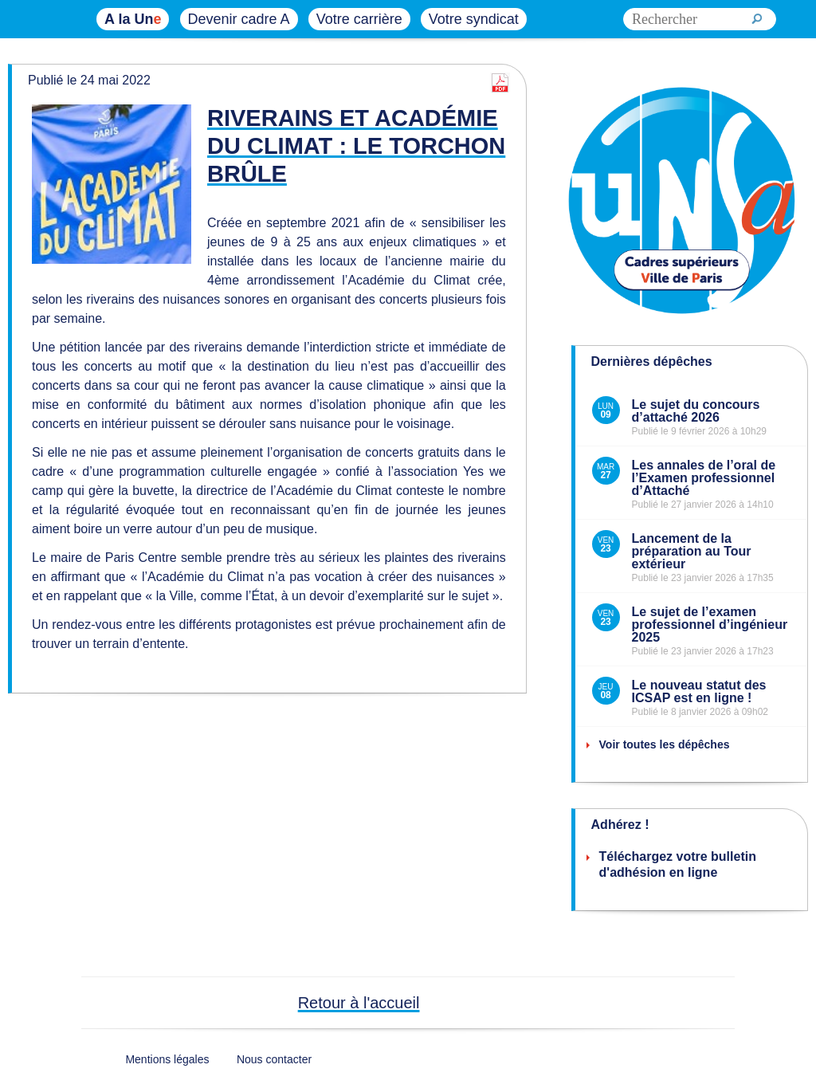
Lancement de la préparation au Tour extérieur (691, 551)
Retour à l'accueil (359, 1002)
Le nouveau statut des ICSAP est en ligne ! (699, 691)
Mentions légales (167, 1059)
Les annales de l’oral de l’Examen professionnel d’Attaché (704, 477)
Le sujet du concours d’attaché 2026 (696, 411)
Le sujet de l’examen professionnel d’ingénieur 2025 (710, 624)
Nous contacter (274, 1059)
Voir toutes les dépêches (664, 744)
